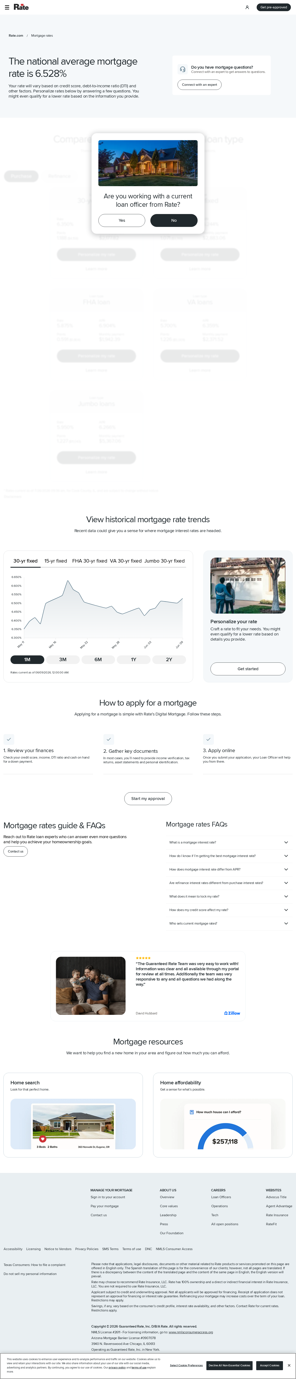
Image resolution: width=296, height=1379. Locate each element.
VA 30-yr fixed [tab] (126, 561)
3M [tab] (63, 659)
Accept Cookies (270, 1367)
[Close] (289, 1367)
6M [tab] (98, 659)
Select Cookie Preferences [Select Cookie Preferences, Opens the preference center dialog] (186, 1367)
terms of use (139, 1369)
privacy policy (117, 1369)
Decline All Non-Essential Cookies (229, 1367)
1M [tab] (27, 659)
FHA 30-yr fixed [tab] (89, 561)
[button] (7, 7)
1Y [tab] (133, 659)
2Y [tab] (169, 659)
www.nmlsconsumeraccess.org (191, 1332)
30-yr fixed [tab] (25, 561)
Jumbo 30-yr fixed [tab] (164, 561)
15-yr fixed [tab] (55, 561)
